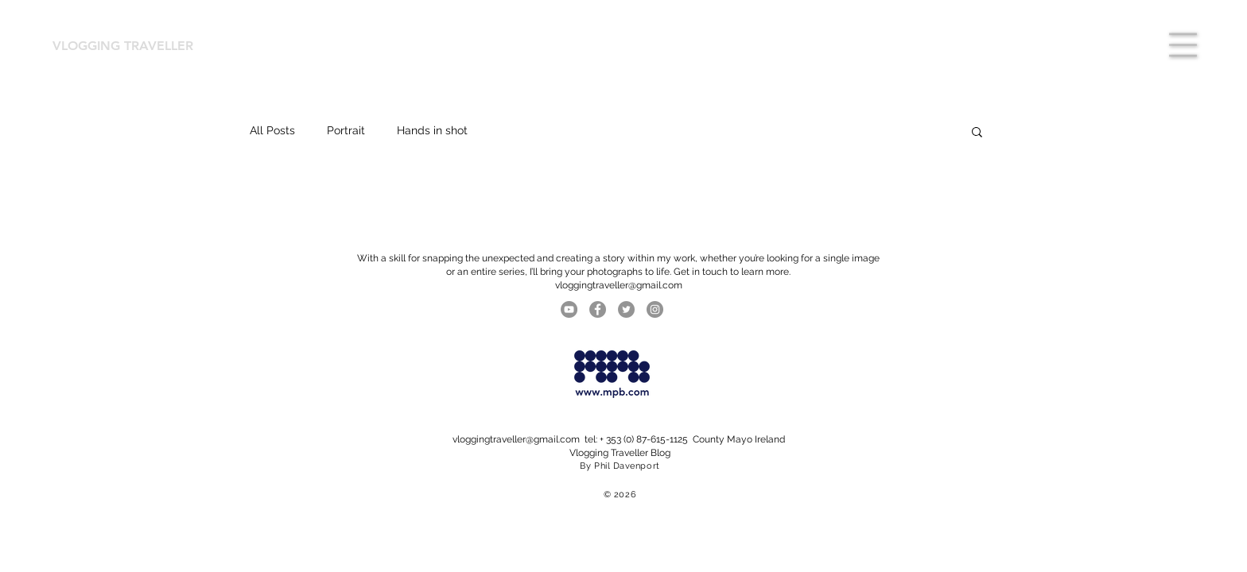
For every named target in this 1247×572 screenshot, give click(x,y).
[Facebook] (597, 309)
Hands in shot (432, 130)
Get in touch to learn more (731, 271)
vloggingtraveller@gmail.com (516, 439)
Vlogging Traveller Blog (619, 452)
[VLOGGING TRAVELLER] (131, 46)
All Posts (272, 130)
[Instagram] (655, 309)
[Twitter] (626, 309)
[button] (1183, 45)
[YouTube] (569, 309)
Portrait (346, 130)
